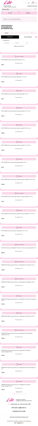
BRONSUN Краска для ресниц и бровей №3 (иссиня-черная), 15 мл (18, 300)
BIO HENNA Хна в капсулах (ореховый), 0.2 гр (14, 162)
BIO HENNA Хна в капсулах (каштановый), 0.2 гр (14, 94)
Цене (27, 42)
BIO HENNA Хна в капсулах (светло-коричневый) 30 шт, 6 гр (18, 179)
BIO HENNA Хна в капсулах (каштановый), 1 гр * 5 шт (15, 111)
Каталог (10, 12)
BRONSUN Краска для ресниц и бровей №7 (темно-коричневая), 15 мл (16, 385)
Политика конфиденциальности (19, 417)
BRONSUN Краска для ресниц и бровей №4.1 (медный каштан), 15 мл (16, 334)
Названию (17, 42)
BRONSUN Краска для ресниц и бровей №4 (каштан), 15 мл (18, 316)
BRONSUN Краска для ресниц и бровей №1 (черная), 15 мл (17, 265)
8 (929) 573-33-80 (19, 411)
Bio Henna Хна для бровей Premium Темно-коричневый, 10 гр (18, 247)
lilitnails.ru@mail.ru (19, 408)
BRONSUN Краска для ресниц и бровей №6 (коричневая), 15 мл (18, 368)
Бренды (28, 12)
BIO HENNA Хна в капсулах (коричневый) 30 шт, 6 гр (16, 128)
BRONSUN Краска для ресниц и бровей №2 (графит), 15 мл (18, 282)
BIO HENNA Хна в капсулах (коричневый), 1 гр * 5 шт (16, 145)
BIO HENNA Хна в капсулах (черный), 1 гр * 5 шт (14, 230)
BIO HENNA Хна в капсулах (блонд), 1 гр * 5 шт (14, 76)
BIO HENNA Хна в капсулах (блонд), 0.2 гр (13, 59)
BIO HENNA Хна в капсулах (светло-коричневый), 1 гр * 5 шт (18, 213)
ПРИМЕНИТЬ (10, 36)
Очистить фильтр (28, 36)
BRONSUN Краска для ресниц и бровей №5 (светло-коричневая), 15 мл (16, 351)
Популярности (7, 42)
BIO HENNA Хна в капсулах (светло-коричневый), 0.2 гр (16, 196)
